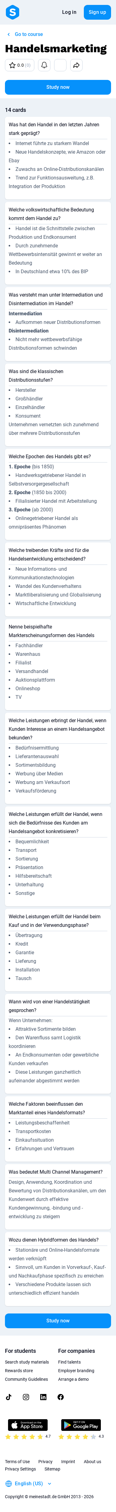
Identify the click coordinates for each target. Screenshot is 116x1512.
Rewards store (19, 1370)
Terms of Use (17, 1461)
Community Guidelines (26, 1379)
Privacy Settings (20, 1469)
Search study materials (27, 1362)
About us (92, 1461)
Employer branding (76, 1370)
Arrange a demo (73, 1379)
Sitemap (52, 1469)
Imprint (68, 1461)
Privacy (45, 1461)
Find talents (69, 1362)
